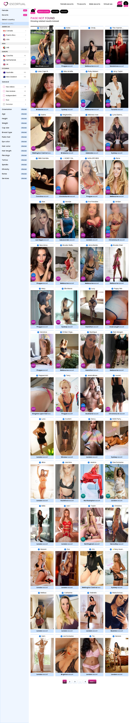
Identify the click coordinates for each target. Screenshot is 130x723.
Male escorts (94, 4)
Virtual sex (108, 4)
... (80, 682)
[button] (14, 87)
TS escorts (81, 4)
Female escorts (66, 4)
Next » (92, 682)
